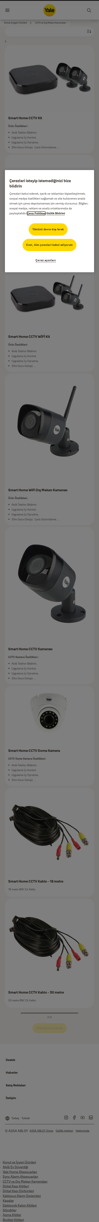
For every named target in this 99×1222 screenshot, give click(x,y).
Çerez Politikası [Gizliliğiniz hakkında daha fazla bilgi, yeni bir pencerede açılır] (36, 213)
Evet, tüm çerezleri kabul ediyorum (49, 244)
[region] (49, 221)
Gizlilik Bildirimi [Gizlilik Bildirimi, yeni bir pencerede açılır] (55, 213)
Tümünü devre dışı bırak (48, 229)
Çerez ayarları (46, 260)
